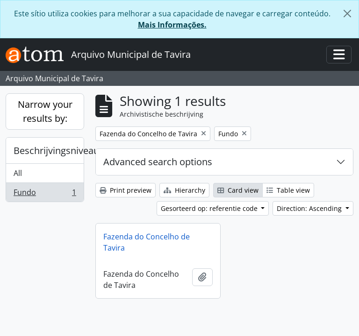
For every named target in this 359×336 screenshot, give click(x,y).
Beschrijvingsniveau (49, 150)
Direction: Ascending (310, 208)
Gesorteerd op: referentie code (210, 208)
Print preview (125, 190)
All (18, 173)
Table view (288, 190)
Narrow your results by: (45, 111)
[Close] (347, 13)
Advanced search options (157, 161)
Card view (237, 190)
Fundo (44, 194)
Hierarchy (184, 190)
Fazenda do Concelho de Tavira (146, 242)
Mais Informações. (172, 25)
